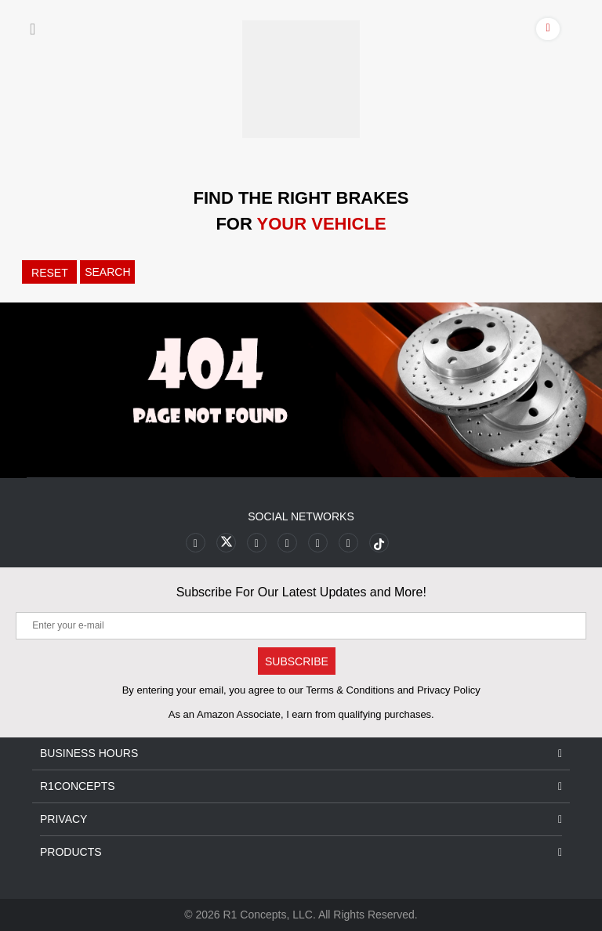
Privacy (301, 819)
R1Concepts (301, 786)
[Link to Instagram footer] (318, 542)
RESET (49, 272)
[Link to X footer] (226, 542)
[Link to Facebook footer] (195, 542)
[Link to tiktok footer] (379, 542)
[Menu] (32, 29)
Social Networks (301, 516)
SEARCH (107, 272)
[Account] (548, 31)
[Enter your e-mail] (301, 625)
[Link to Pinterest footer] (287, 542)
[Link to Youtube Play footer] (257, 542)
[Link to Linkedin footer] (348, 542)
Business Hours (301, 753)
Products (301, 852)
